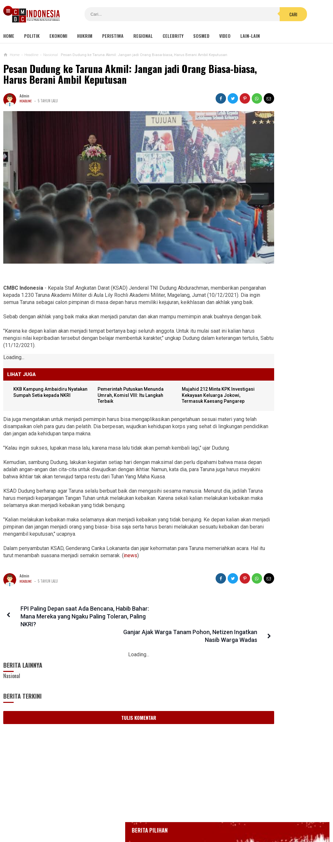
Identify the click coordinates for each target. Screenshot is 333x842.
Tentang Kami (101, 815)
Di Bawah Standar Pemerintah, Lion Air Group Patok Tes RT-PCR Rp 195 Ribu (275, 442)
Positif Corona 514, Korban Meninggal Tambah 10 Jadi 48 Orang (278, 255)
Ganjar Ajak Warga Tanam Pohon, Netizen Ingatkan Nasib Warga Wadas (168, 618)
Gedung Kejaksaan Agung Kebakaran (276, 193)
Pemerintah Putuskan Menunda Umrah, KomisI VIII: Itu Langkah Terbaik (113, 382)
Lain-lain (250, 35)
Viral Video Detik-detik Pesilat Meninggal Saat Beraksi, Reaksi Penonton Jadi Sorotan (271, 379)
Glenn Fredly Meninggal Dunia (270, 228)
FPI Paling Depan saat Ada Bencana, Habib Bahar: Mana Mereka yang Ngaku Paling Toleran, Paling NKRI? (63, 618)
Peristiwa (113, 35)
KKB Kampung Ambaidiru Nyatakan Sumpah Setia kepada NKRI (45, 382)
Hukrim (84, 35)
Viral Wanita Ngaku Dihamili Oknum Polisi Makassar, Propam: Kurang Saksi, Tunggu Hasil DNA (275, 556)
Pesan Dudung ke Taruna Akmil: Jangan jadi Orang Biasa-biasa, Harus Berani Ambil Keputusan (104, 74)
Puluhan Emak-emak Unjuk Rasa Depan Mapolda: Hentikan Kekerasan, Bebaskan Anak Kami (272, 525)
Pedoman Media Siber (146, 815)
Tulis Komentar (114, 703)
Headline (26, 100)
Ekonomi (58, 35)
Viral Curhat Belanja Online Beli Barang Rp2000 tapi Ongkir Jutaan (275, 471)
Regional (143, 35)
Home (8, 35)
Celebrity (173, 35)
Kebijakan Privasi (196, 815)
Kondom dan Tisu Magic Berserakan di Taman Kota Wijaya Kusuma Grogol (290, 349)
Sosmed (201, 35)
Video (225, 35)
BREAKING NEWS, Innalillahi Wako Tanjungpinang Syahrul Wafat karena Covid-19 (282, 210)
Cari (209, 14)
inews (192, 557)
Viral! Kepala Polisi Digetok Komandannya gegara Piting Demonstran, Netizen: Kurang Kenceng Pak (282, 588)
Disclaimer (234, 815)
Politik (32, 35)
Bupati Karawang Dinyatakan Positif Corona (283, 241)
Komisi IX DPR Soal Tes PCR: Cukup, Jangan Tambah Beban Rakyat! (275, 496)
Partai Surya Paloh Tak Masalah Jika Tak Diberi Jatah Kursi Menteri (275, 616)
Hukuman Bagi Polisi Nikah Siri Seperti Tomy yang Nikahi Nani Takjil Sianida (271, 411)
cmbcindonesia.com (164, 825)
